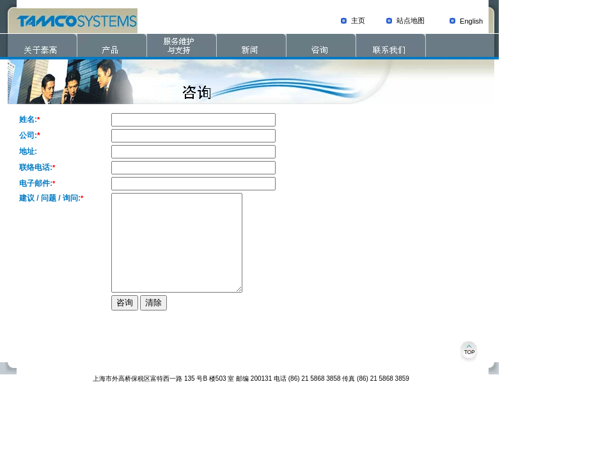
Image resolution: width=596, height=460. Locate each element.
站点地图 (410, 20)
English (471, 21)
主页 (358, 20)
